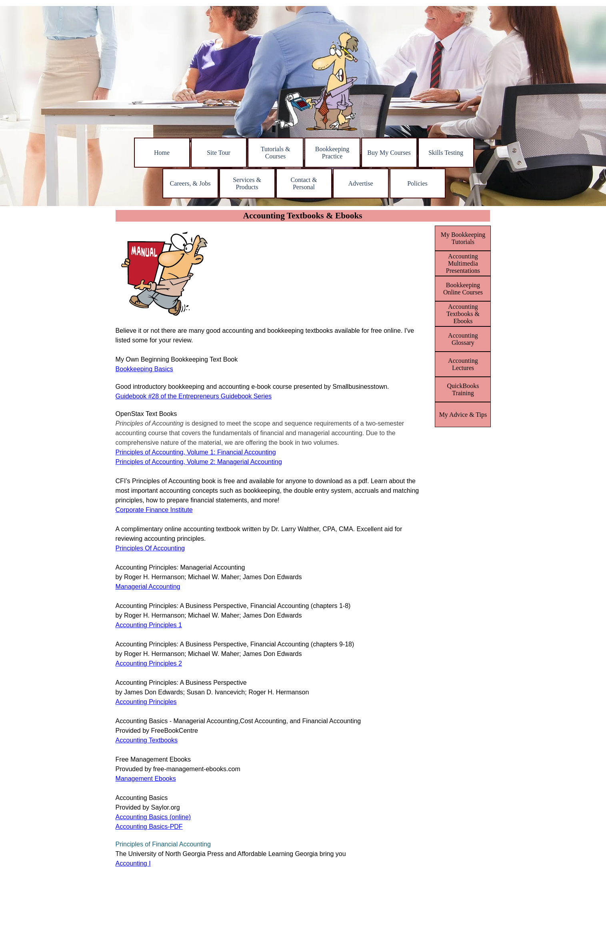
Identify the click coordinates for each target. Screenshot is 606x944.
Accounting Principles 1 (149, 625)
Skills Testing (445, 152)
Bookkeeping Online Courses (463, 289)
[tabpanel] (273, 615)
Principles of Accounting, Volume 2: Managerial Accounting (199, 461)
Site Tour (218, 152)
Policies (417, 183)
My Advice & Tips (463, 414)
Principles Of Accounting (150, 548)
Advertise (360, 183)
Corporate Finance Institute (154, 509)
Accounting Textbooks (147, 740)
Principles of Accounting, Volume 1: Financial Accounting (196, 452)
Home (162, 152)
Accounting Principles (146, 701)
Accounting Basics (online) (153, 817)
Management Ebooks (146, 778)
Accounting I (133, 863)
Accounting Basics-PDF (149, 826)
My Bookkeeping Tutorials (463, 238)
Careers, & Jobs (190, 183)
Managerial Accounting (148, 586)
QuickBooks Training (463, 389)
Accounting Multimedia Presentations (463, 263)
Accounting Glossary (463, 339)
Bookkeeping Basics (144, 369)
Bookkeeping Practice (332, 153)
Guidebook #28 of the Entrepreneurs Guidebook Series (194, 396)
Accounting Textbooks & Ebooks (463, 313)
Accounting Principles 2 (149, 663)
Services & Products (247, 183)
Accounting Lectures (463, 364)
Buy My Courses (388, 152)
